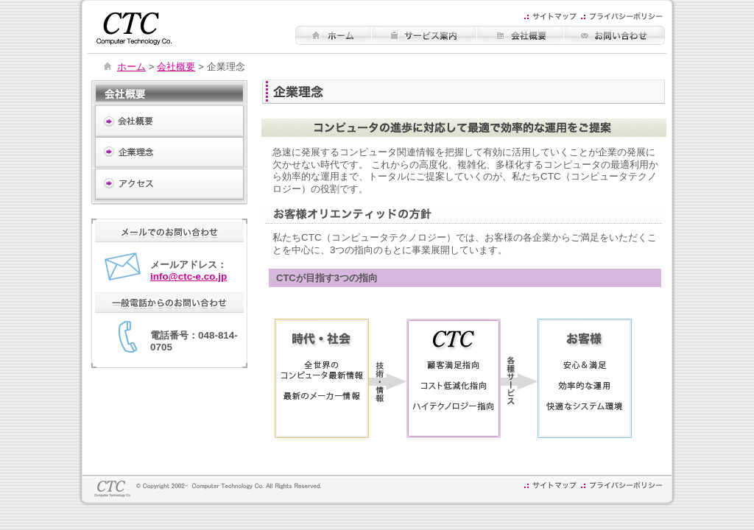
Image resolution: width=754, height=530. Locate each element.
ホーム (131, 66)
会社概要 (176, 66)
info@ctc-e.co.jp (188, 276)
